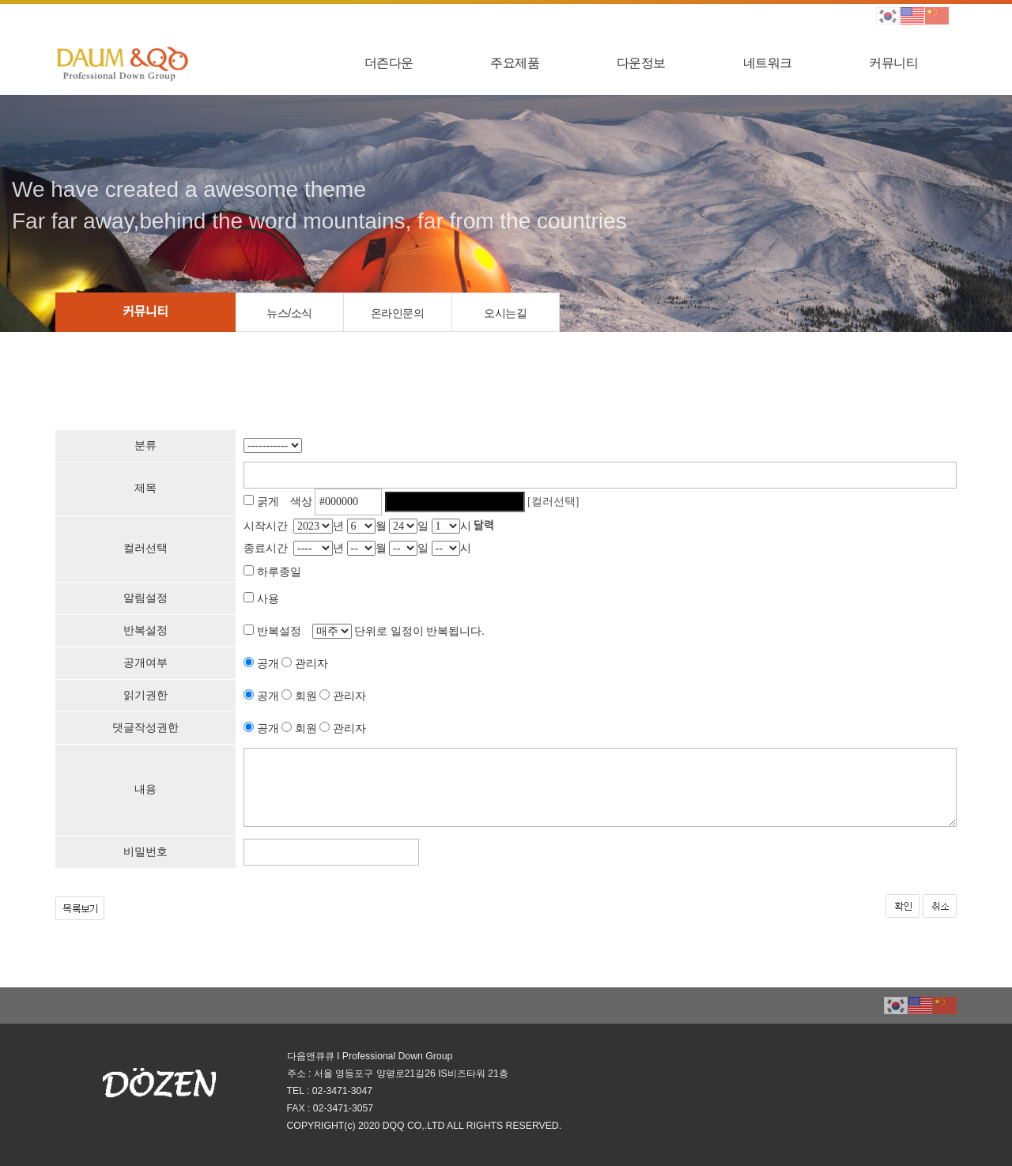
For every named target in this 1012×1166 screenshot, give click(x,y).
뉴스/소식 (289, 313)
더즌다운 (388, 63)
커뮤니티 (893, 63)
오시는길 (505, 313)
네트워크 (767, 63)
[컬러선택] (553, 502)
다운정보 (641, 63)
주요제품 (514, 63)
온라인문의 (398, 313)
